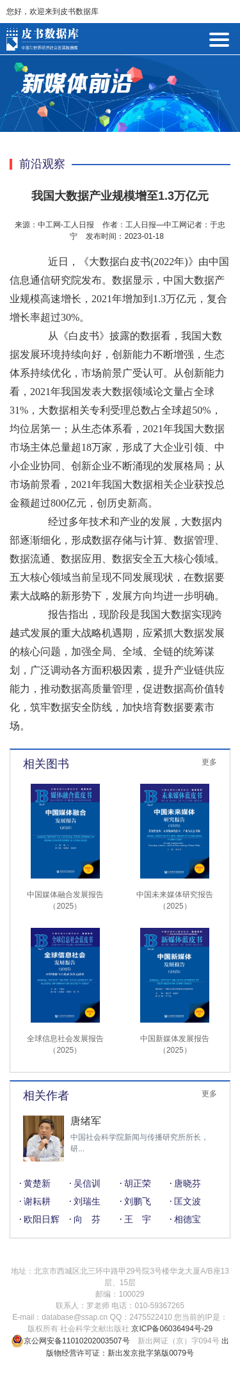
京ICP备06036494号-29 (171, 1328)
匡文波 (187, 1201)
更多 (209, 762)
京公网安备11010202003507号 (70, 1340)
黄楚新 (37, 1183)
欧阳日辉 (42, 1219)
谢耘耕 (37, 1201)
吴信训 (87, 1183)
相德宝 (187, 1219)
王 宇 (137, 1219)
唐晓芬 (187, 1183)
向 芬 (87, 1219)
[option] (120, 1138)
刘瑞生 (87, 1201)
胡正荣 (137, 1183)
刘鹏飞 (137, 1201)
